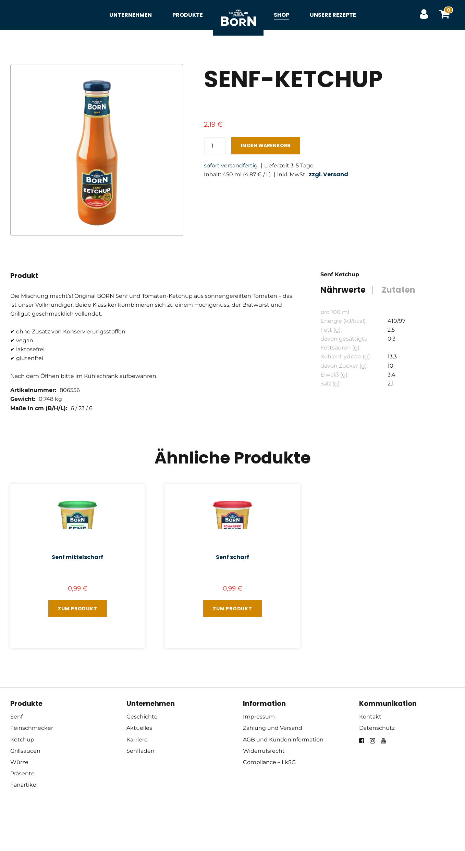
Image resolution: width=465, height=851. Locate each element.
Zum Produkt (77, 608)
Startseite (238, 10)
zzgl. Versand (328, 174)
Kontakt (370, 716)
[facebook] (361, 740)
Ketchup (22, 739)
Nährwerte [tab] (343, 290)
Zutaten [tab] (398, 290)
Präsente (22, 773)
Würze (19, 762)
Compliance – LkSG (269, 762)
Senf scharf (232, 557)
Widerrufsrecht (264, 751)
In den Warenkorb (266, 145)
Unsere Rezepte (333, 15)
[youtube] (383, 741)
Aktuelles (139, 728)
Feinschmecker (31, 728)
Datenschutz (377, 728)
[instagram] (372, 741)
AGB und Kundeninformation (283, 739)
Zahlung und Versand (272, 728)
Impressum (259, 716)
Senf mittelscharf (77, 557)
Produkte (187, 15)
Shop (281, 15)
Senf (16, 716)
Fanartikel (24, 785)
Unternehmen (130, 15)
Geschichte (142, 716)
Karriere (137, 739)
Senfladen (140, 751)
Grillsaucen (25, 751)
